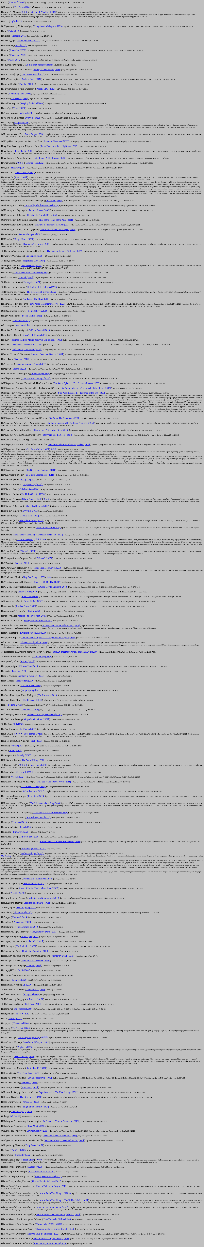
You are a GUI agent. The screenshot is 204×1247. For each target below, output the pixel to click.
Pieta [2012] (14, 31)
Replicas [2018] (26, 113)
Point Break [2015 (23, 325)
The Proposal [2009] (23, 1009)
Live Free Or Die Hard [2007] (47, 582)
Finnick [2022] (26, 277)
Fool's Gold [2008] (34, 941)
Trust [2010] (19, 108)
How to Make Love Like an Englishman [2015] (58, 1214)
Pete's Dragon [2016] (34, 134)
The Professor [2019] (48, 695)
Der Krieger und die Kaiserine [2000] (50, 812)
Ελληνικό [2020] (19, 980)
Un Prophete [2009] (21, 1028)
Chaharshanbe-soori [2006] (42, 1171)
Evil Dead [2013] (33, 1004)
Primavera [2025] (21, 832)
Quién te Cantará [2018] (39, 330)
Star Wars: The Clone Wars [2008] (64, 418)
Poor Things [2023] (32, 734)
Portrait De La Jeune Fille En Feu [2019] (61, 625)
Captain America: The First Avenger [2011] (58, 1092)
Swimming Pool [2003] (20, 93)
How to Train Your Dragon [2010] (51, 1186)
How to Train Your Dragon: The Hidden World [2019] (63, 1200)
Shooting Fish (27, 1160)
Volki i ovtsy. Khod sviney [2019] (44, 898)
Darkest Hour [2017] (31, 79)
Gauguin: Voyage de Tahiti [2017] (31, 364)
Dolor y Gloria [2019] (27, 591)
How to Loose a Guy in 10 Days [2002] (51, 1238)
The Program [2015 (25, 907)
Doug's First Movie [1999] (40, 1078)
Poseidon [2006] (20, 671)
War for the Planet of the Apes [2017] (57, 229)
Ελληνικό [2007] (29, 1082)
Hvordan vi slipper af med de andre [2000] (55, 1229)
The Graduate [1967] (24, 1056)
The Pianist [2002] (23, 7)
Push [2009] (36, 741)
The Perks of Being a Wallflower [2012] (65, 251)
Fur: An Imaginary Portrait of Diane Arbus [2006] (75, 652)
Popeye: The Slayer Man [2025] (32, 616)
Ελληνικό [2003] (27, 551)
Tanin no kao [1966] (35, 989)
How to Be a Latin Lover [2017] (47, 1181)
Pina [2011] (21, 45)
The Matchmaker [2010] (27, 927)
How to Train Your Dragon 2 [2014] (55, 1193)
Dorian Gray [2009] (42, 656)
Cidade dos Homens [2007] (37, 506)
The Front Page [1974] (29, 1073)
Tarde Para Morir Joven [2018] (48, 568)
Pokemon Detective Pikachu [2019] (46, 354)
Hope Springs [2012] (32, 690)
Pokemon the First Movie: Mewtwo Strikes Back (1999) (36, 340)
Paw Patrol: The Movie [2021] (36, 299)
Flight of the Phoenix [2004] (35, 1106)
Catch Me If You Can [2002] (42, 12)
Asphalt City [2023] (33, 484)
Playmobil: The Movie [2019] (36, 244)
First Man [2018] (30, 1087)
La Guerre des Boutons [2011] (41, 470)
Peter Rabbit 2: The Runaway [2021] (50, 158)
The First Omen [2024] (30, 1097)
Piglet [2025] (16, 21)
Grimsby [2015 (23, 755)
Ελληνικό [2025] (44, 558)
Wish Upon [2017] (30, 936)
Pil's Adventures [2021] (33, 791)
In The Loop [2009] (40, 373)
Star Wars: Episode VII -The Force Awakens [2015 (69, 423)
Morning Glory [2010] (29, 1037)
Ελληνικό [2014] (20, 917)
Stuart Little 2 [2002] (33, 601)
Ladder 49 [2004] (36, 1167)
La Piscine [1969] (19, 98)
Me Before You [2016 (28, 836)
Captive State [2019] (29, 515)
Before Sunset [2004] (33, 883)
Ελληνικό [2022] (32, 118)
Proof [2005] (15, 1018)
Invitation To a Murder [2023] (36, 960)
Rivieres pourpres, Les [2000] (33, 633)
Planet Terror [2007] (25, 172)
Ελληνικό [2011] (30, 511)
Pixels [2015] (14, 60)
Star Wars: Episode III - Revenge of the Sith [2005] (81, 393)
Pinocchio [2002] (18, 50)
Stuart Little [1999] (30, 596)
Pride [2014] (15, 750)
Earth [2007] (21, 177)
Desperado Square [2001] (30, 234)
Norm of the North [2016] (48, 527)
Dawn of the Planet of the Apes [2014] (53, 224)
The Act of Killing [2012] (33, 760)
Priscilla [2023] (17, 893)
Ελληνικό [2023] (21, 563)
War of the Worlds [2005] (37, 449)
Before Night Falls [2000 (32, 848)
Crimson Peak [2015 (28, 666)
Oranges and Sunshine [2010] (38, 620)
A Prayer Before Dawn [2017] (43, 931)
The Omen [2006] (21, 1023)
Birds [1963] (18, 724)
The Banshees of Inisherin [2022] (42, 292)
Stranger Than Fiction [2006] (47, 69)
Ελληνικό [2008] (17, 2)
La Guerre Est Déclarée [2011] (39, 475)
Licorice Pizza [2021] (35, 163)
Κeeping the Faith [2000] (32, 103)
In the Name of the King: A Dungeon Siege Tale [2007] (37, 534)
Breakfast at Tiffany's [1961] (35, 1042)
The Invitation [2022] (26, 946)
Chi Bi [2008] (27, 661)
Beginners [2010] (25, 1047)
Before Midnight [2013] (32, 853)
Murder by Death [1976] (63, 956)
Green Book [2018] (38, 765)
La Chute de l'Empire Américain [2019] (60, 1121)
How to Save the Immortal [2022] (44, 1234)
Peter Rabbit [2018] (24, 151)
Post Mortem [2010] (25, 681)
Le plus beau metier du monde (39, 65)
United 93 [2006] (31, 1102)
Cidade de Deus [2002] (30, 489)
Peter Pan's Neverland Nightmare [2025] (60, 146)
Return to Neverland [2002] (56, 141)
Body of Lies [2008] (23, 239)
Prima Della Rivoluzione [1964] (38, 878)
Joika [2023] (25, 827)
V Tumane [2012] (34, 999)
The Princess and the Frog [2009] (45, 803)
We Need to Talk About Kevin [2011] (53, 781)
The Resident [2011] (32, 700)
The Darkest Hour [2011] (33, 74)
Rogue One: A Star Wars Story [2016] (51, 430)
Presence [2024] (18, 777)
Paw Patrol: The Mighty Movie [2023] (47, 304)
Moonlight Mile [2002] (28, 40)
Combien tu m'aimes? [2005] (31, 676)
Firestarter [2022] (23, 1155)
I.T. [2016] (27, 985)
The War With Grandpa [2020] (36, 378)
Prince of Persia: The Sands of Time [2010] (38, 888)
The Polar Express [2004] (31, 520)
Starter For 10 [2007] (36, 1068)
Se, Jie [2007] (24, 970)
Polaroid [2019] (20, 369)
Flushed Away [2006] (26, 606)
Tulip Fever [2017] (34, 1145)
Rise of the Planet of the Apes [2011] (56, 220)
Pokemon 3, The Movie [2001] (26, 349)
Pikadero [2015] (19, 36)
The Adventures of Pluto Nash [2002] (31, 272)
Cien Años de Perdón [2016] (34, 335)
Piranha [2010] (26, 84)
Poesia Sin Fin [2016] (32, 316)
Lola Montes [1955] (37, 1126)
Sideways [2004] (18, 167)
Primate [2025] (17, 745)
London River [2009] (31, 685)
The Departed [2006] (31, 265)
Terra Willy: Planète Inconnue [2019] (41, 205)
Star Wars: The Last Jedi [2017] (57, 435)
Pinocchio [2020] (18, 55)
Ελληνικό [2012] (21, 359)
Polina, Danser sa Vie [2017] (48, 1176)
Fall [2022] (14, 1116)
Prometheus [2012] (22, 922)
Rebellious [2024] (36, 796)
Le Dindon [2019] (28, 729)
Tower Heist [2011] (45, 1224)
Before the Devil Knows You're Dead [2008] (60, 841)
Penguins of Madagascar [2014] (49, 26)
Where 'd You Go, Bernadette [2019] (44, 714)
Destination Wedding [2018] (35, 951)
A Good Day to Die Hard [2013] (53, 587)
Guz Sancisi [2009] (34, 256)
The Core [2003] (19, 1150)
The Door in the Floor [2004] (34, 642)
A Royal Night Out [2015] (38, 817)
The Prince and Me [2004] (33, 786)
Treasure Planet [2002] (39, 210)
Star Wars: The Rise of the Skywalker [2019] (69, 444)
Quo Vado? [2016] (30, 709)
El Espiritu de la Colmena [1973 (42, 287)
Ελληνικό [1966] (32, 994)
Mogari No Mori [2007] (33, 260)
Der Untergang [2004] (21, 1111)
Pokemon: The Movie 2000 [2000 (27, 344)
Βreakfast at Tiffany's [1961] (36, 903)
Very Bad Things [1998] (34, 577)
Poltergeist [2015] (31, 282)
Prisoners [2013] (20, 822)
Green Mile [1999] (24, 772)
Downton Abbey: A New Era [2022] (60, 1135)
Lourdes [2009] (33, 965)
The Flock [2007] (21, 320)
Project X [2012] (22, 1013)
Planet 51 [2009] (54, 200)
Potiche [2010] (15, 705)
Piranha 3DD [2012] (46, 89)
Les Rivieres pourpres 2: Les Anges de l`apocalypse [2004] (48, 637)
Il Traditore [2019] (23, 912)
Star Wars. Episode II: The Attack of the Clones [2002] (85, 388)
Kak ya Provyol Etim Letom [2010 (50, 1243)
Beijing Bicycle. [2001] (38, 311)
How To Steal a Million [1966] (57, 1219)
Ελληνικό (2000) (21, 122)
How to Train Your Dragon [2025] (52, 1207)
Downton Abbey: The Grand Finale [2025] (64, 1140)
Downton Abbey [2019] (37, 1131)
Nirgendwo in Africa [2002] (36, 719)
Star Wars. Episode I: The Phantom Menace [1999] (77, 383)
